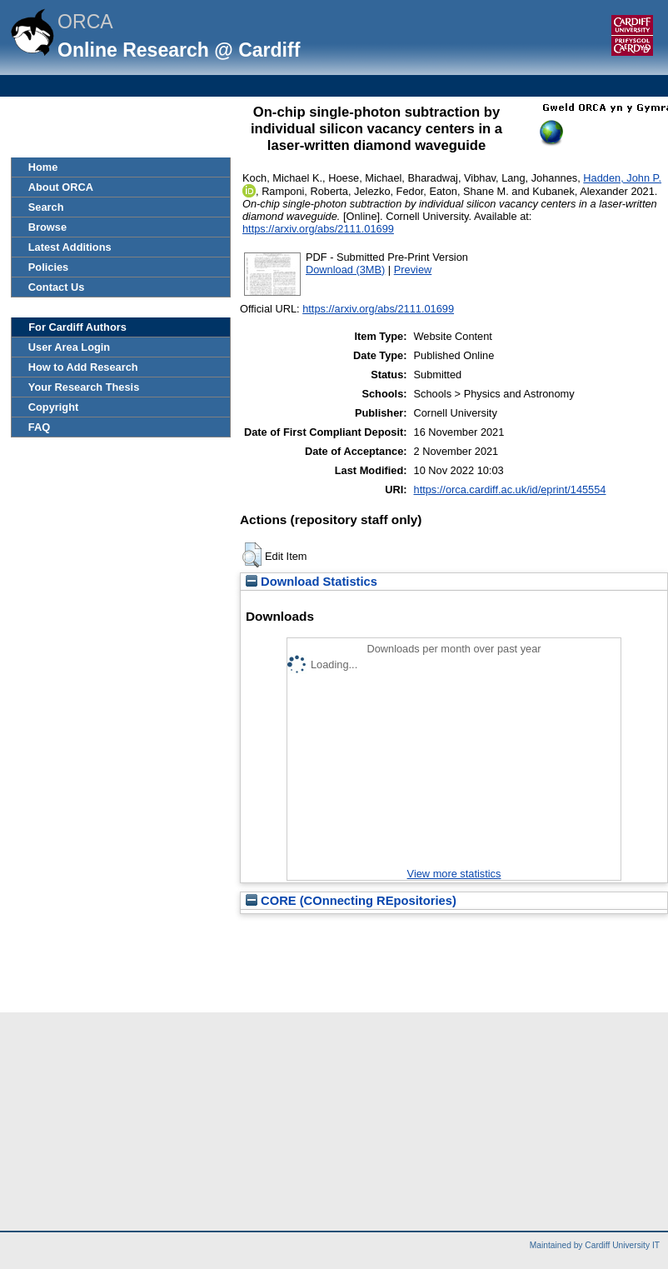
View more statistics (454, 873)
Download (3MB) (345, 269)
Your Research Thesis (83, 387)
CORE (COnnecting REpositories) (351, 900)
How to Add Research (83, 367)
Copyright (53, 407)
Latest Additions (70, 247)
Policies (48, 267)
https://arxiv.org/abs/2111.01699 (318, 228)
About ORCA (60, 187)
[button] (252, 554)
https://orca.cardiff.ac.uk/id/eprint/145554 (510, 489)
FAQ (39, 427)
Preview (413, 269)
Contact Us (56, 287)
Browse (47, 227)
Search (46, 207)
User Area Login (69, 347)
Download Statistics (311, 581)
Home (43, 167)
